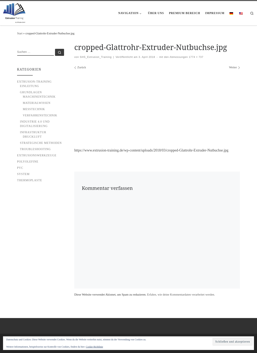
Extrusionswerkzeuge (36, 155)
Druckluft (32, 136)
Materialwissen (37, 102)
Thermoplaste (29, 180)
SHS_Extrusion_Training (96, 57)
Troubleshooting (35, 149)
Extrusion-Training (34, 81)
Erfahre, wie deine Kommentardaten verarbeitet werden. (181, 294)
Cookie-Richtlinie (94, 346)
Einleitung (29, 86)
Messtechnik (34, 109)
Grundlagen (31, 92)
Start (19, 33)
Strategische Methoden (41, 142)
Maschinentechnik (39, 96)
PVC (20, 167)
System (23, 174)
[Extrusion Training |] (14, 12)
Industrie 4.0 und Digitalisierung (35, 124)
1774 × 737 (195, 57)
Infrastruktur (33, 132)
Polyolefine (27, 161)
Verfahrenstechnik (40, 115)
